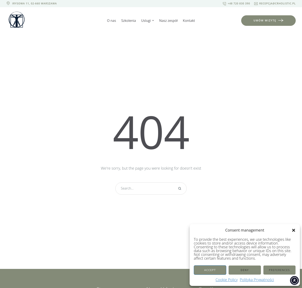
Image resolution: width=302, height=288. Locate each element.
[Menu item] (111, 21)
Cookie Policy (227, 279)
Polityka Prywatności (257, 279)
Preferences (279, 270)
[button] (294, 230)
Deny (245, 270)
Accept (210, 270)
